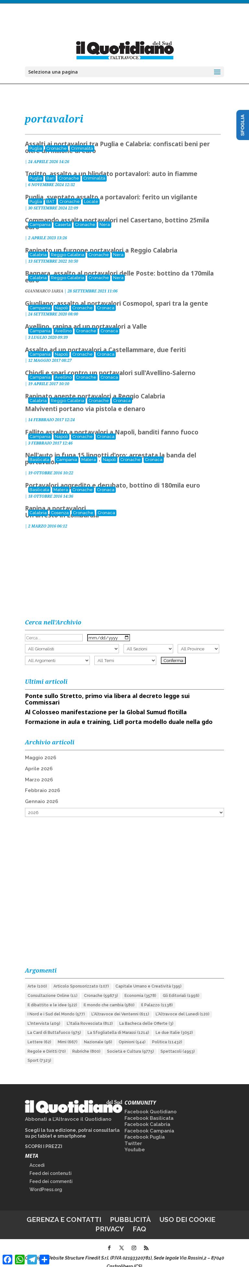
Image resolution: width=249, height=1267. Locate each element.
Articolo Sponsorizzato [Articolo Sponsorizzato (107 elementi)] (81, 978)
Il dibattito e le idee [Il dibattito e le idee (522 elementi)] (52, 996)
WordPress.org (46, 1181)
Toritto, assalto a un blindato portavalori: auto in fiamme (111, 165)
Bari (50, 169)
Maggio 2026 (40, 749)
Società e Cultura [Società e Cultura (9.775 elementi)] (130, 1043)
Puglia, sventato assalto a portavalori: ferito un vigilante (111, 188)
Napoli (61, 299)
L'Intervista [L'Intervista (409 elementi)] (44, 1015)
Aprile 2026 (39, 760)
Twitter (133, 1135)
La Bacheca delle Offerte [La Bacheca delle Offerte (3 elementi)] (146, 1015)
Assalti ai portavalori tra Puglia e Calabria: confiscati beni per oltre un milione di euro (117, 139)
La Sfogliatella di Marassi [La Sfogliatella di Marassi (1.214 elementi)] (118, 1024)
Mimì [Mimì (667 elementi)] (67, 1033)
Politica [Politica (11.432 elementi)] (167, 1033)
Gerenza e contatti (64, 1211)
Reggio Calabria (67, 246)
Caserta (63, 216)
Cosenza (60, 504)
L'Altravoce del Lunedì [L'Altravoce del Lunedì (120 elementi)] (182, 1005)
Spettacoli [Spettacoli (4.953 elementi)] (177, 1043)
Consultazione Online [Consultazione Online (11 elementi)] (52, 987)
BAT (50, 193)
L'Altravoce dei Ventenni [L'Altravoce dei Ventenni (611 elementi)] (120, 1005)
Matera (88, 451)
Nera (105, 216)
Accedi (37, 1156)
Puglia (36, 139)
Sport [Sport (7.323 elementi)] (39, 1052)
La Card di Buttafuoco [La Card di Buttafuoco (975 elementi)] (54, 1024)
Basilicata (39, 451)
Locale (91, 193)
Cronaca (105, 299)
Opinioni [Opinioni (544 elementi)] (132, 1033)
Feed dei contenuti (51, 1164)
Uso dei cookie (187, 1211)
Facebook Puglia (144, 1128)
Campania (40, 216)
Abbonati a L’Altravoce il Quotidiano (68, 1111)
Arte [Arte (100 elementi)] (37, 978)
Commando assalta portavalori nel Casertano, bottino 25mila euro (117, 215)
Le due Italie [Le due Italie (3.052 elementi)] (174, 1024)
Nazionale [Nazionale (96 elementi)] (98, 1033)
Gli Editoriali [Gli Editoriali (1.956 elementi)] (181, 987)
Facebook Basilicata (148, 1110)
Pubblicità (130, 1211)
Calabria (38, 246)
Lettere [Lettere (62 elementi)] (39, 1033)
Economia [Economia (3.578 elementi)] (140, 987)
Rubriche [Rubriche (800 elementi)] (86, 1043)
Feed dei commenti (51, 1173)
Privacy (109, 1220)
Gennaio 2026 (41, 793)
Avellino (63, 322)
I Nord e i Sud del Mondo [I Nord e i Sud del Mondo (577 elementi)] (56, 1005)
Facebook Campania (149, 1122)
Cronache (56, 139)
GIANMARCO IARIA (44, 282)
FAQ (139, 1220)
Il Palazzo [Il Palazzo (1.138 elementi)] (157, 996)
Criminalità (82, 139)
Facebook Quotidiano (150, 1103)
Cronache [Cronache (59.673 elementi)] (101, 987)
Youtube (134, 1141)
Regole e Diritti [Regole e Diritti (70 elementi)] (47, 1043)
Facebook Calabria (147, 1116)
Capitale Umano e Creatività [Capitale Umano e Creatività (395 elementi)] (148, 978)
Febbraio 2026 (42, 782)
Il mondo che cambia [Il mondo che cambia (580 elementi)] (109, 996)
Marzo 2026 (39, 771)
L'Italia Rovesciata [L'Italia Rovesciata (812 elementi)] (90, 1015)
